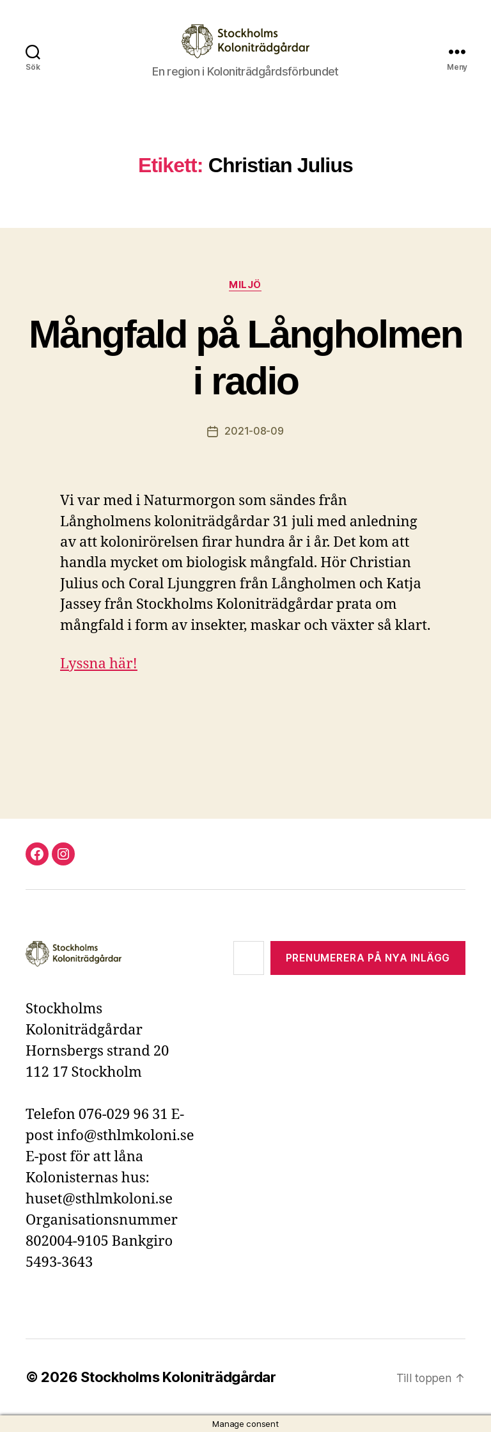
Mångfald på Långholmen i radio (245, 357)
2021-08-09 (253, 431)
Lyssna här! (98, 664)
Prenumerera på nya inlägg (368, 957)
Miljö (246, 285)
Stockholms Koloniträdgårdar (179, 1377)
